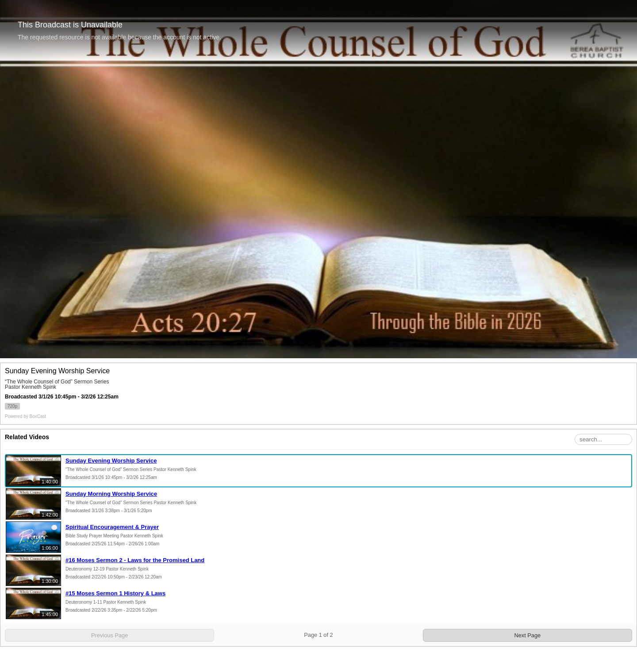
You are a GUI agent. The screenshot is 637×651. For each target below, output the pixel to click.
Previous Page (109, 635)
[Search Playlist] (603, 439)
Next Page (527, 635)
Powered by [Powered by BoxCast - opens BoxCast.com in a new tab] (25, 416)
